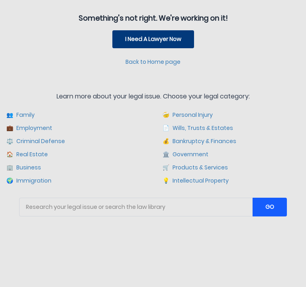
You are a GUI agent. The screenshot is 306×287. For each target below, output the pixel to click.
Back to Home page (153, 62)
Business (23, 167)
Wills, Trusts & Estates (198, 128)
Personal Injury (188, 115)
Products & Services (195, 167)
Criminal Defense (35, 141)
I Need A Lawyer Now (153, 39)
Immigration (28, 181)
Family (20, 115)
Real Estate (27, 154)
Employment (29, 128)
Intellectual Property (196, 181)
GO (269, 207)
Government (185, 154)
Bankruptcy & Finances (199, 141)
